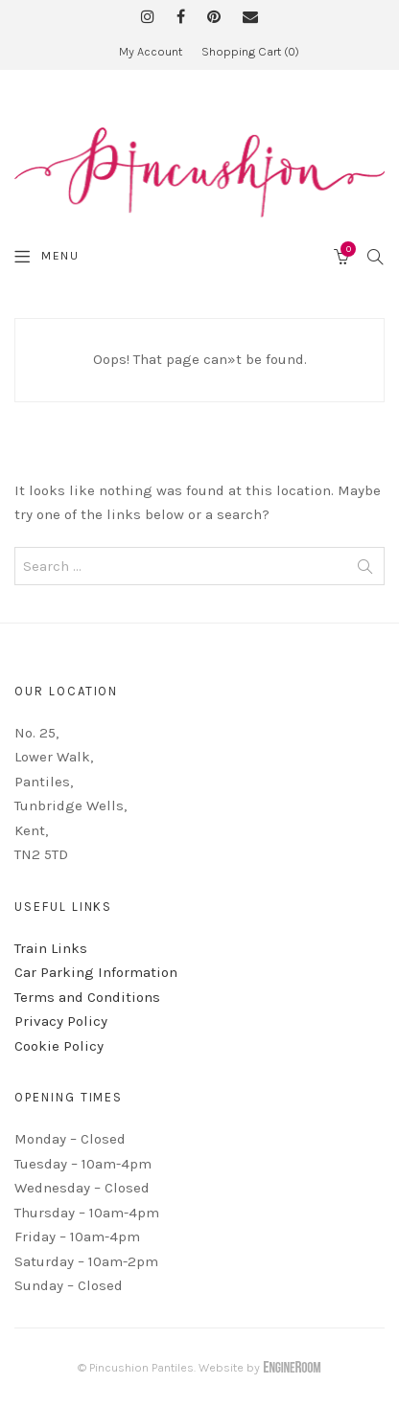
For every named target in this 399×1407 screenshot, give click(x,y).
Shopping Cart (250, 51)
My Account (150, 51)
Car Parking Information (95, 972)
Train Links (50, 948)
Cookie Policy (59, 1046)
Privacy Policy (60, 1021)
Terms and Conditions (87, 997)
